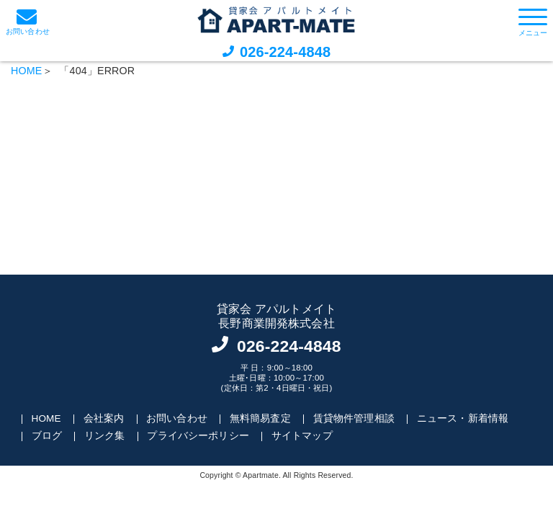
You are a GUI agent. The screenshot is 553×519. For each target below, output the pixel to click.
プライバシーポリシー (198, 435)
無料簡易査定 (260, 418)
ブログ (47, 435)
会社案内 (104, 418)
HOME (26, 70)
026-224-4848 (285, 52)
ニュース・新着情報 (462, 418)
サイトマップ (302, 435)
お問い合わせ (176, 418)
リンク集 (104, 435)
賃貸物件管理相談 (354, 418)
